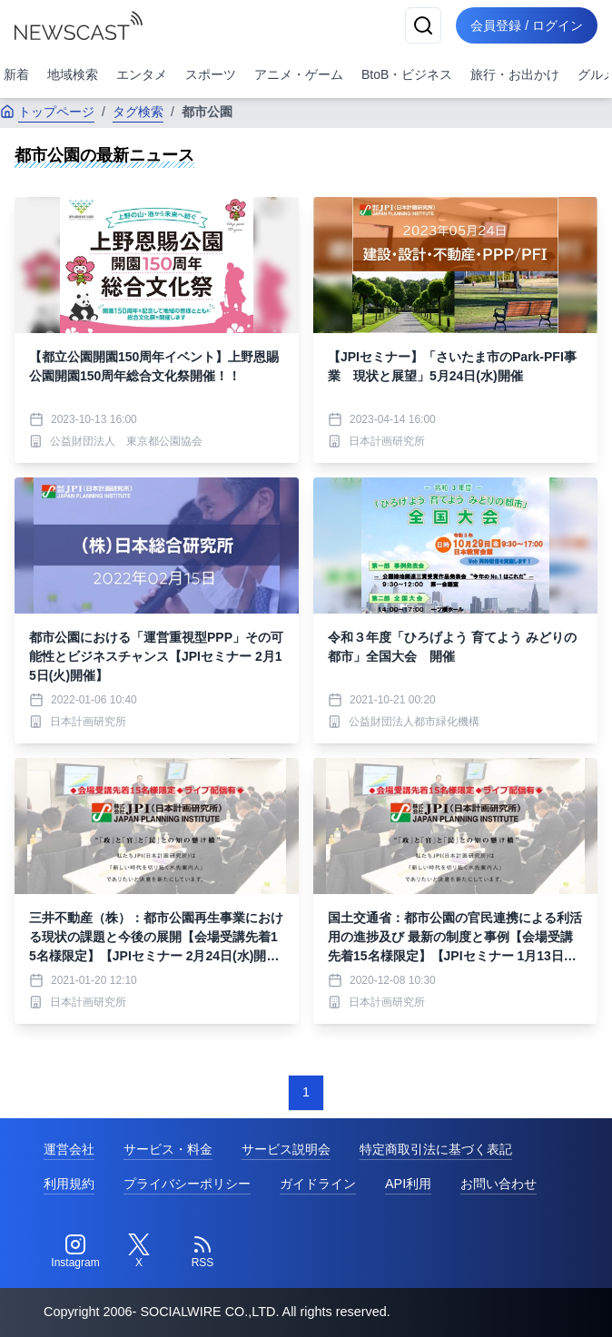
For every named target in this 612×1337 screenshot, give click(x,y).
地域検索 (72, 74)
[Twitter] (139, 1251)
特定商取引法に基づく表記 (436, 1149)
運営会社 (69, 1149)
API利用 (408, 1183)
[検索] (423, 25)
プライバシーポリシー (187, 1183)
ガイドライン (318, 1183)
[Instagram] (75, 1251)
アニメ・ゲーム (298, 74)
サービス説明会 (286, 1149)
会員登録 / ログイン (526, 25)
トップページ (47, 111)
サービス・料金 (167, 1149)
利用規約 (69, 1183)
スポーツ (210, 74)
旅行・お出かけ (514, 74)
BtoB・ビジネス (406, 74)
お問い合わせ (498, 1183)
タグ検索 (138, 111)
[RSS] (202, 1251)
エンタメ (141, 74)
